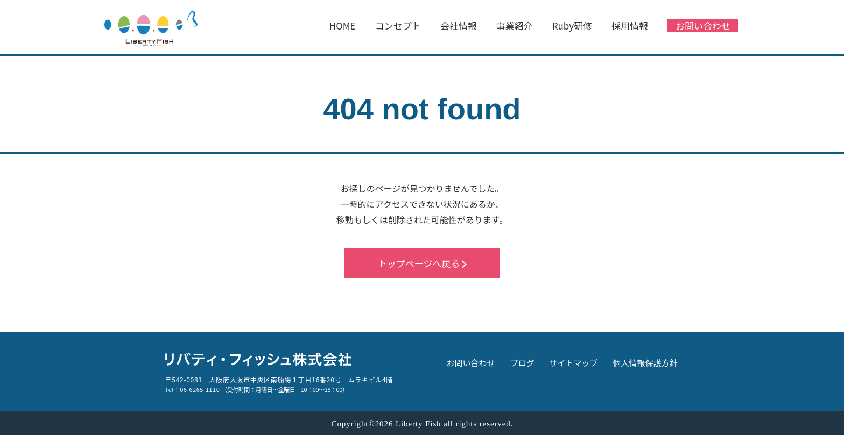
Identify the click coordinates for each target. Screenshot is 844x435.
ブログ (522, 362)
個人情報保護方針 (645, 362)
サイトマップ (573, 362)
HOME (342, 25)
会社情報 (458, 25)
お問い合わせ (703, 25)
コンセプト (398, 25)
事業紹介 (514, 25)
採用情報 (629, 25)
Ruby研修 (572, 25)
